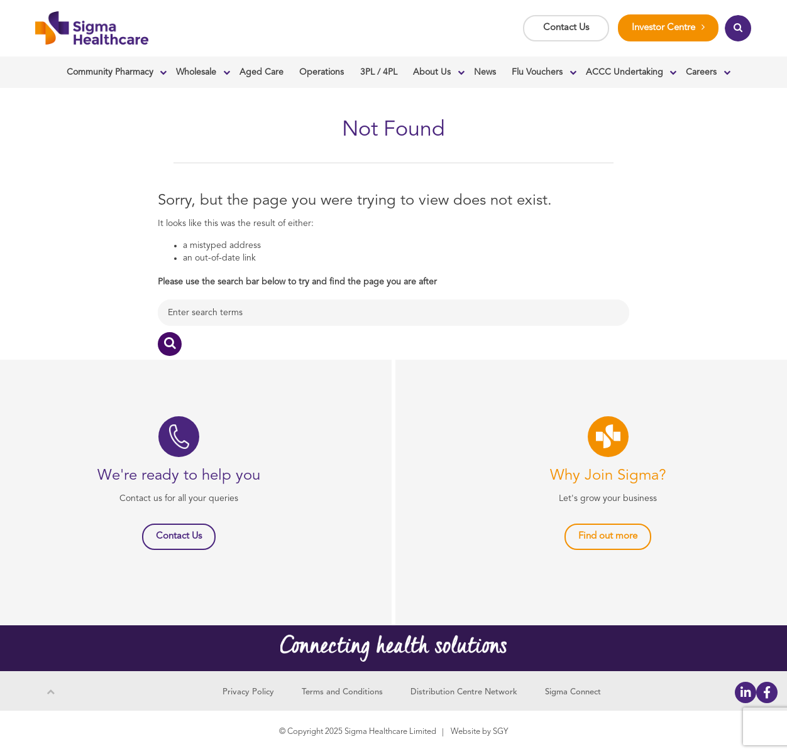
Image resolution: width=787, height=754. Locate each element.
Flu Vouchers (537, 72)
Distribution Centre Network (463, 692)
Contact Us (566, 28)
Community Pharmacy (110, 72)
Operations (321, 72)
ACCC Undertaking (624, 72)
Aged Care (261, 72)
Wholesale (196, 72)
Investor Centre (663, 28)
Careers (701, 72)
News (485, 72)
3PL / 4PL (378, 72)
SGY (500, 732)
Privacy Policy (248, 692)
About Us (432, 72)
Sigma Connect (573, 692)
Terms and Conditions (342, 692)
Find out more (607, 536)
